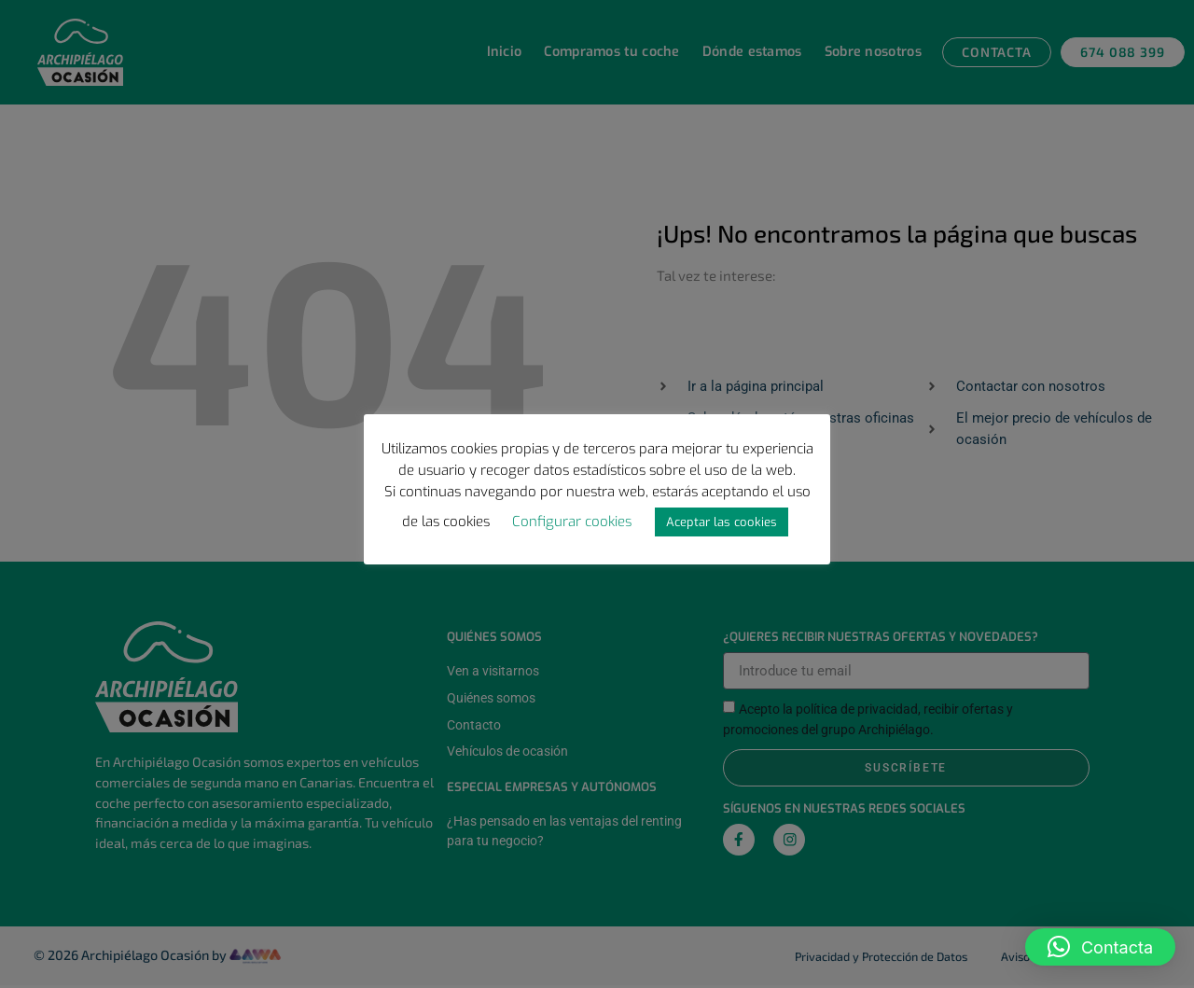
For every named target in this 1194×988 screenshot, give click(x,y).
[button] (1100, 947)
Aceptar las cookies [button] (721, 522)
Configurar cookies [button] (572, 521)
